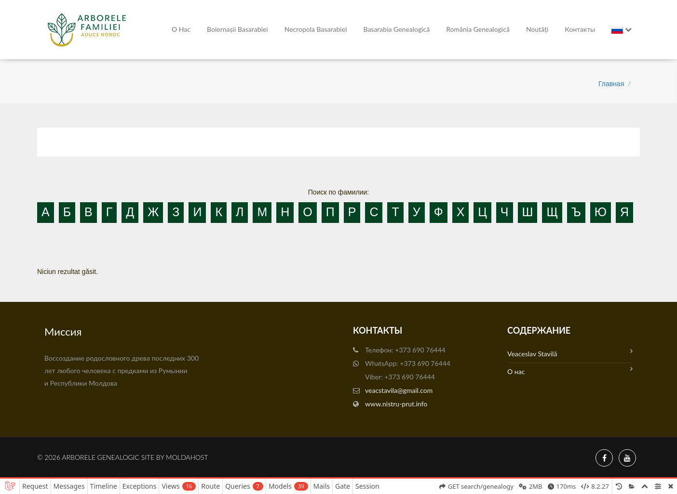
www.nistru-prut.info (396, 404)
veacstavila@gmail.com (399, 390)
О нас (181, 29)
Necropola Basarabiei (315, 29)
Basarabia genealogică (396, 29)
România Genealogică (478, 29)
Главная (611, 84)
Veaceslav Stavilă (570, 353)
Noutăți (537, 29)
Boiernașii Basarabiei (237, 29)
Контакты (580, 29)
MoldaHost (187, 457)
